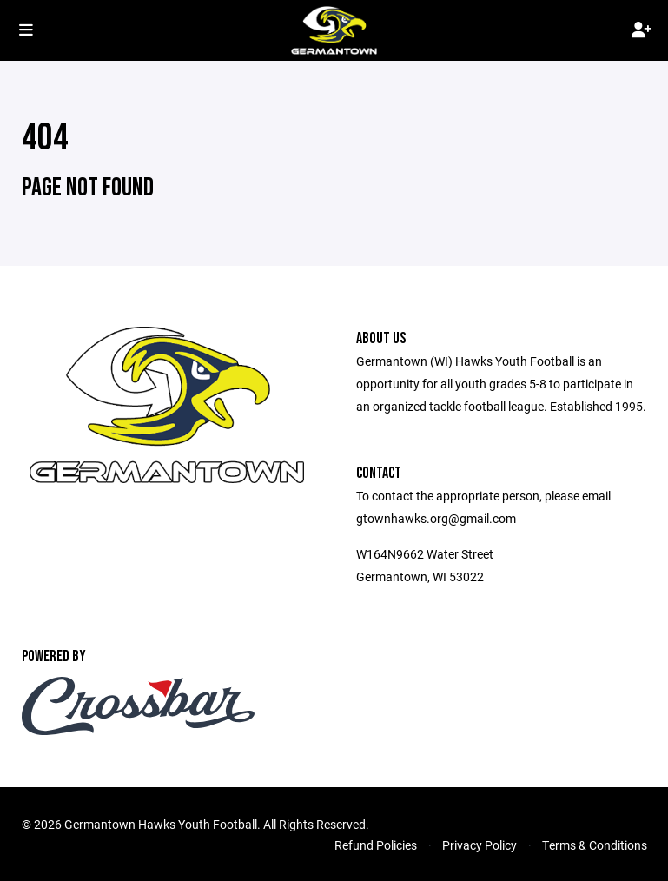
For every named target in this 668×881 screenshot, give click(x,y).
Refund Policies (375, 845)
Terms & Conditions (594, 845)
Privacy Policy (479, 845)
